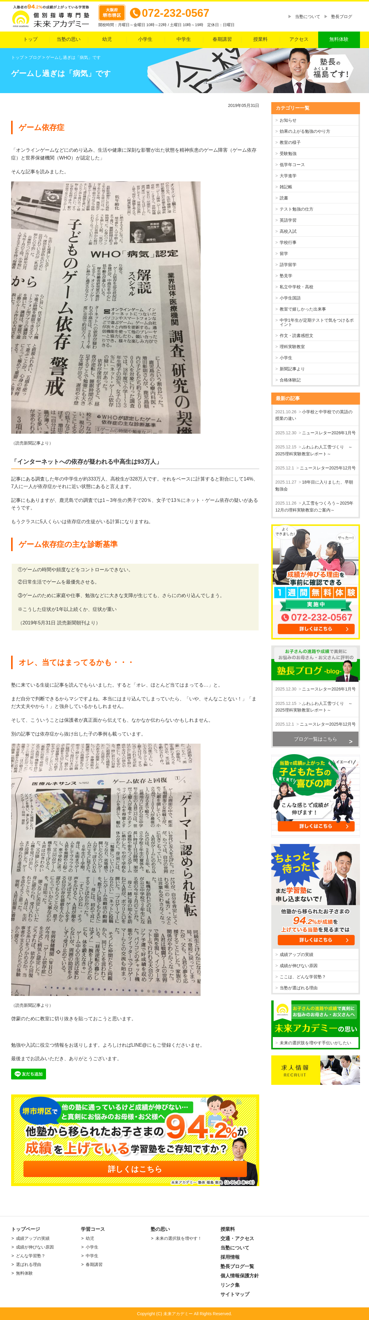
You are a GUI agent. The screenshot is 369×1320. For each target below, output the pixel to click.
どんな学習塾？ (30, 1255)
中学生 (184, 39)
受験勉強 (288, 153)
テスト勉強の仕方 (296, 209)
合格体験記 (290, 380)
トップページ (25, 1229)
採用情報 (230, 1257)
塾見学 (286, 275)
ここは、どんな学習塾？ (303, 976)
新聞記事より (292, 368)
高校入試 (288, 231)
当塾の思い (69, 39)
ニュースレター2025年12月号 (328, 468)
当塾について (307, 16)
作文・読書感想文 (296, 335)
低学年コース (292, 164)
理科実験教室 (292, 346)
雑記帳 (286, 186)
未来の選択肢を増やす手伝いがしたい (315, 1042)
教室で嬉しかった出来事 (303, 309)
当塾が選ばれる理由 (299, 987)
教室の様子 (290, 142)
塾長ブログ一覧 (237, 1266)
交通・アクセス (237, 1238)
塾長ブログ (341, 16)
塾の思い (160, 1229)
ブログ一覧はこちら (315, 739)
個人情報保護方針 (239, 1275)
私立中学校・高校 (296, 286)
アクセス (299, 39)
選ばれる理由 (28, 1264)
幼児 (107, 39)
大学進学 (288, 175)
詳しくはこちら (135, 1169)
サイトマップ (234, 1294)
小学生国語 (290, 298)
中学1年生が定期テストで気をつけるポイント (317, 322)
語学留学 (288, 264)
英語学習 (288, 220)
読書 (284, 198)
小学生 (145, 39)
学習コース (93, 1229)
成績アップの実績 (296, 954)
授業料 (260, 39)
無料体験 (339, 39)
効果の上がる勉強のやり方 (305, 131)
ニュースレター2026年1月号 (329, 432)
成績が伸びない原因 (299, 965)
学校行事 (288, 242)
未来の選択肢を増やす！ (178, 1238)
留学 (284, 253)
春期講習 (222, 39)
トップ (30, 39)
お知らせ (288, 120)
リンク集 (230, 1285)
